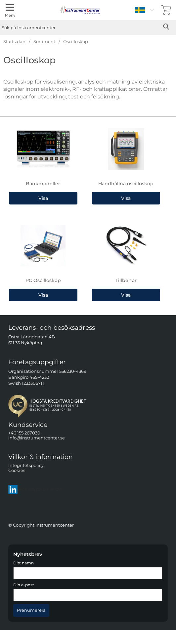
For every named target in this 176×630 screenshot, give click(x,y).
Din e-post (23, 585)
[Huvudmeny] (10, 10)
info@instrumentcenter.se (36, 438)
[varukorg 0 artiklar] (166, 10)
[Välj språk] (145, 10)
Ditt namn (23, 563)
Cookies (16, 470)
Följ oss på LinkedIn (35, 489)
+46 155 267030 (24, 432)
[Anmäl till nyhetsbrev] (31, 610)
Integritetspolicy (26, 465)
